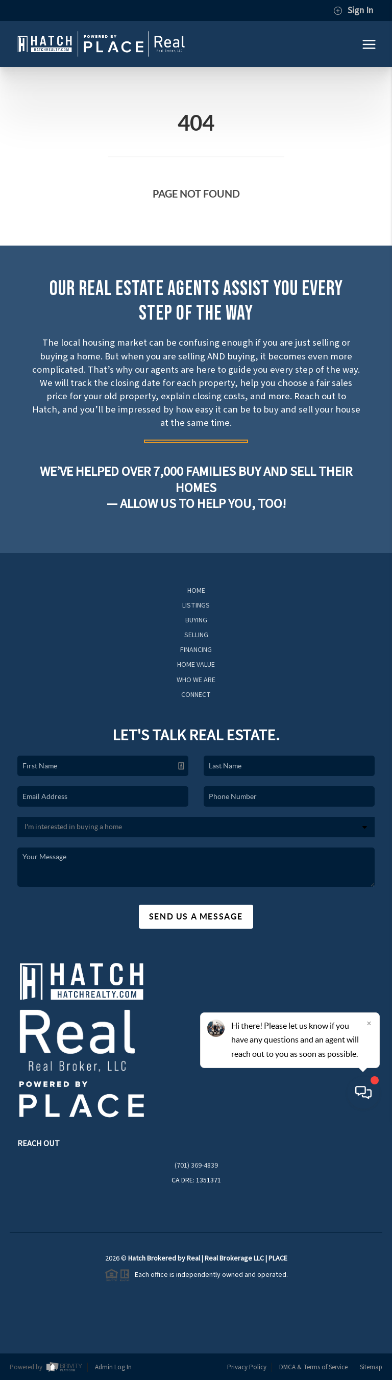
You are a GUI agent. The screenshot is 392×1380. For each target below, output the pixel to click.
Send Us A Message (196, 916)
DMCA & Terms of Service (313, 1367)
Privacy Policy (246, 1367)
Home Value (196, 665)
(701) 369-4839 (196, 1165)
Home (196, 591)
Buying (196, 620)
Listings (196, 605)
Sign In (353, 11)
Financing (196, 650)
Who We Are (196, 680)
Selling (196, 635)
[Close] (369, 1282)
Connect (196, 695)
